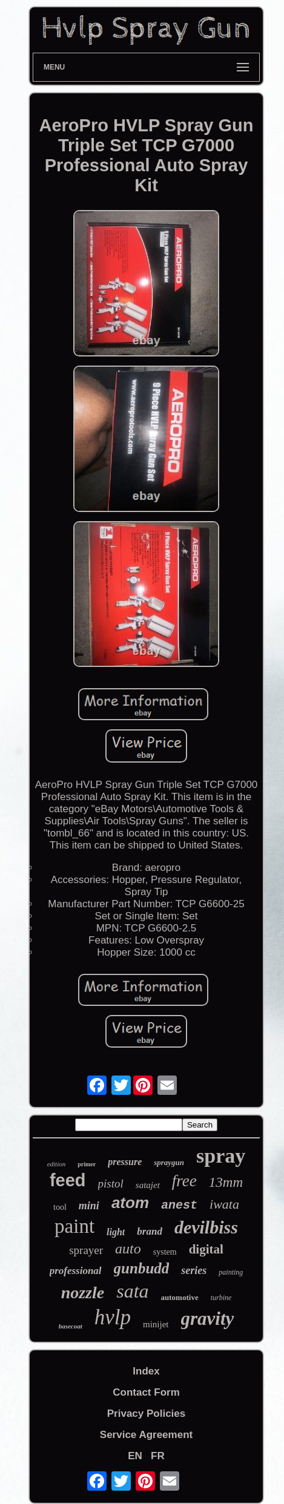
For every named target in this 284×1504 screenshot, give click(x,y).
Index (146, 1371)
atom (130, 1203)
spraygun (169, 1162)
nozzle (83, 1292)
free (184, 1181)
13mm (226, 1182)
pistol (111, 1183)
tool (60, 1207)
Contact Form (146, 1392)
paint (74, 1226)
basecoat (70, 1326)
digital (206, 1249)
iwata (224, 1204)
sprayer (86, 1250)
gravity (207, 1318)
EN (135, 1456)
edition (56, 1163)
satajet (148, 1185)
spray (220, 1155)
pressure (125, 1162)
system (165, 1251)
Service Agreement (146, 1434)
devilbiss (206, 1227)
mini (89, 1206)
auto (128, 1248)
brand (149, 1231)
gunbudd (142, 1268)
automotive (180, 1297)
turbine (221, 1297)
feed (68, 1180)
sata (132, 1291)
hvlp (112, 1317)
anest (179, 1205)
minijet (156, 1324)
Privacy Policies (146, 1413)
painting (231, 1272)
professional (76, 1270)
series (193, 1270)
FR (158, 1456)
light (116, 1232)
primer (87, 1164)
